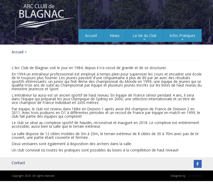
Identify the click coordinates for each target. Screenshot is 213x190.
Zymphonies (194, 176)
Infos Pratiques (182, 37)
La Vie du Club (144, 37)
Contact (18, 162)
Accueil (91, 35)
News (115, 35)
